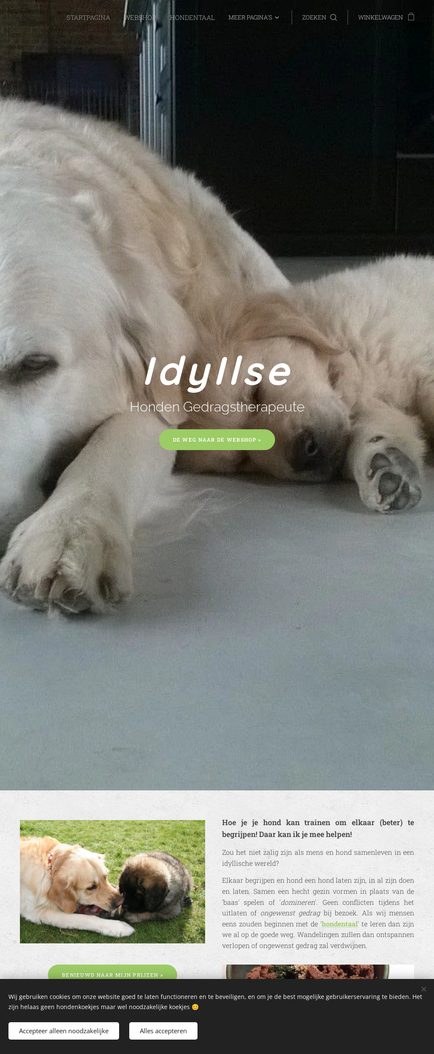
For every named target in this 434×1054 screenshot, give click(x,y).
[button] (320, 17)
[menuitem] (98, 17)
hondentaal (340, 923)
